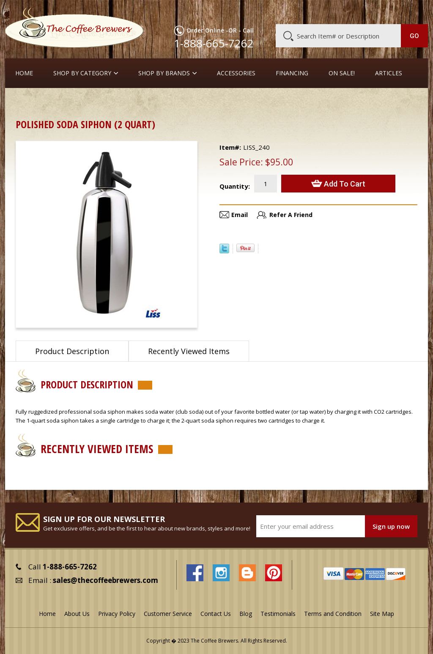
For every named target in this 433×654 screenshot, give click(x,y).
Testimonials (278, 614)
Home (24, 73)
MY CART (414, 10)
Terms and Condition (333, 614)
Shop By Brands (164, 73)
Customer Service (323, 11)
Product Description (72, 351)
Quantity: (234, 186)
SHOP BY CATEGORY (82, 73)
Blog (360, 11)
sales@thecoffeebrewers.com (105, 580)
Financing (292, 73)
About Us (278, 11)
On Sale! (342, 73)
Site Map (382, 614)
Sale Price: (241, 162)
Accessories (236, 73)
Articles (388, 73)
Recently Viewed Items (189, 351)
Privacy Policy (116, 614)
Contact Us (215, 614)
